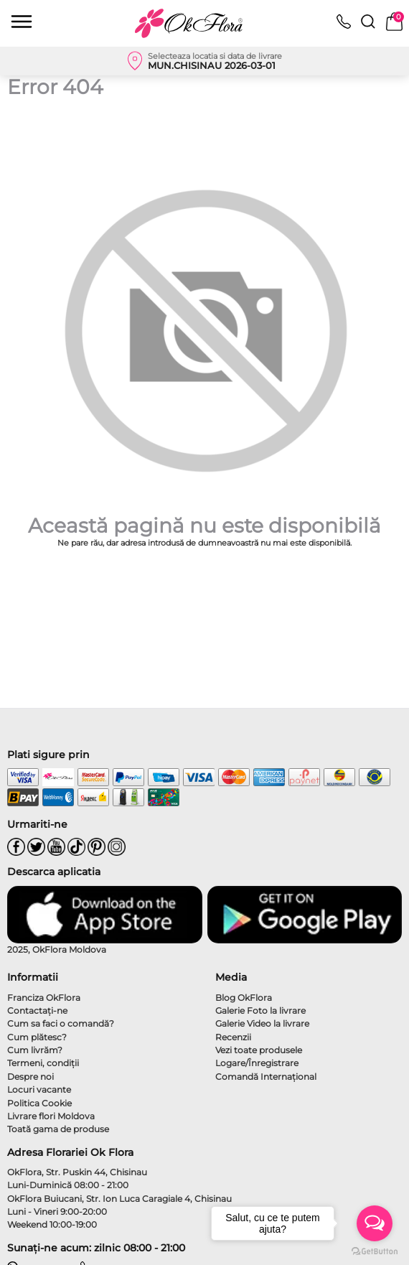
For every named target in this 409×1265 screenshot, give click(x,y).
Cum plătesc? (37, 1037)
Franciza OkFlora (43, 997)
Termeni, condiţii (43, 1063)
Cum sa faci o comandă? (60, 1023)
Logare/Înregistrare (256, 1063)
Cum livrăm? (34, 1050)
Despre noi (30, 1076)
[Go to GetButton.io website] (375, 1250)
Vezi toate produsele (258, 1050)
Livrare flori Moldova (51, 1116)
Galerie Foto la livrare (260, 1010)
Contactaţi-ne (37, 1010)
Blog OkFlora (243, 997)
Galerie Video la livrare (262, 1023)
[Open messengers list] (374, 1223)
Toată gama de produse (58, 1129)
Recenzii (233, 1037)
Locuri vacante (39, 1089)
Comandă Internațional (265, 1076)
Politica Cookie (39, 1103)
